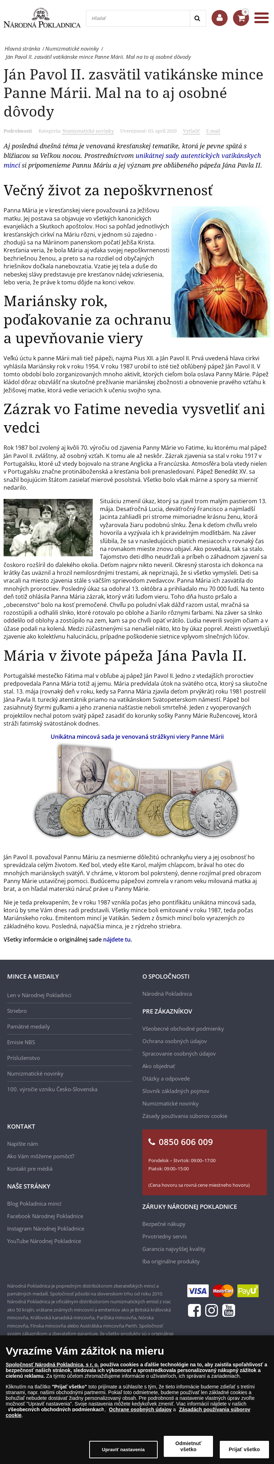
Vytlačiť (191, 131)
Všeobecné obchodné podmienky (183, 1028)
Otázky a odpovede (166, 1078)
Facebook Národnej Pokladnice (45, 1216)
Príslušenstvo (23, 1057)
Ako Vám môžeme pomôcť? (40, 1156)
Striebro (17, 1010)
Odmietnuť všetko (189, 1446)
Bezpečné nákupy (164, 1223)
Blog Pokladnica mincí (34, 1203)
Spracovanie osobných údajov (179, 1053)
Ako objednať (158, 1065)
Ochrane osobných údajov (140, 1409)
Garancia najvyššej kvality (174, 1248)
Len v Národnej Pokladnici (39, 995)
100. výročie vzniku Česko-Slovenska (52, 1089)
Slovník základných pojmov (175, 1090)
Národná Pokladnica (167, 993)
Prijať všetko (244, 1449)
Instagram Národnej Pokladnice (45, 1228)
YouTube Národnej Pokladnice (44, 1240)
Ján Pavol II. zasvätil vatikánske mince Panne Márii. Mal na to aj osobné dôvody (133, 92)
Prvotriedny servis (164, 1236)
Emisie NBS (21, 1042)
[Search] (198, 18)
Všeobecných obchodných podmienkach (56, 1409)
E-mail (213, 131)
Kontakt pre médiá (29, 1168)
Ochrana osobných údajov (174, 1041)
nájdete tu (117, 939)
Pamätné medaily (28, 1026)
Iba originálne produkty (171, 1261)
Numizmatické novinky (88, 131)
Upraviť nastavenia (123, 1449)
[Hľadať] (138, 18)
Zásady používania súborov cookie (184, 1115)
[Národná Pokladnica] (42, 18)
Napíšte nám (22, 1143)
